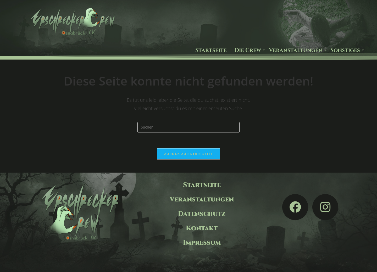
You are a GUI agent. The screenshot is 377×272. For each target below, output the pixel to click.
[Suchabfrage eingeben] (188, 127)
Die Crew (248, 50)
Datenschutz (201, 214)
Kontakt (202, 228)
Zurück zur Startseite (188, 153)
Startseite (211, 50)
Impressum (202, 242)
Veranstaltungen (296, 50)
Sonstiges (345, 50)
